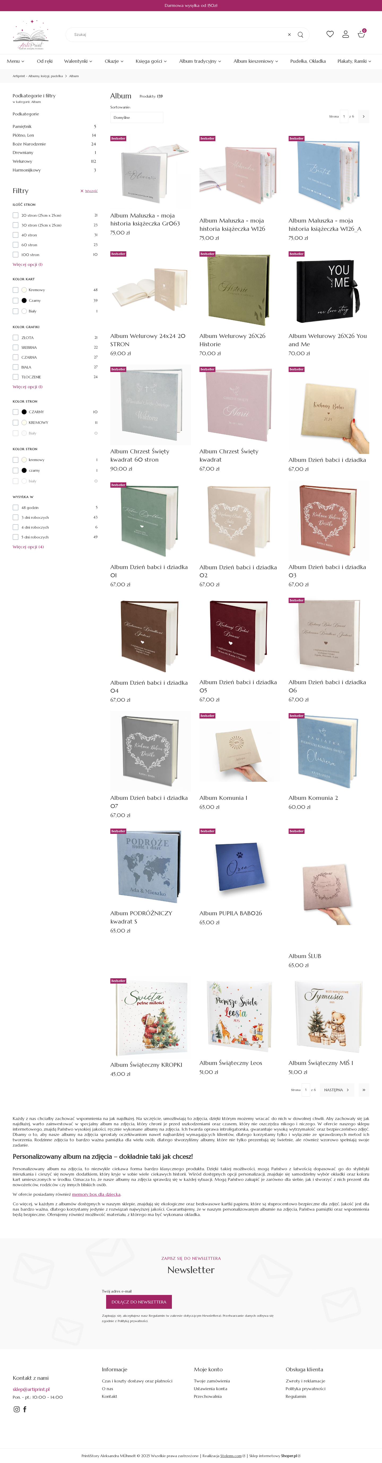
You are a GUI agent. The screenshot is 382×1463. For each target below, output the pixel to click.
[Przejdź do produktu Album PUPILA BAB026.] (239, 866)
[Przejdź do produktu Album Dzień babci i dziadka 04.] (150, 636)
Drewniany (54, 152)
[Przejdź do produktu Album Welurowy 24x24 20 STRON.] (150, 289)
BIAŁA (26, 367)
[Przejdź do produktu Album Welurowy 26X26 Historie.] (239, 289)
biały (28, 481)
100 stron (30, 254)
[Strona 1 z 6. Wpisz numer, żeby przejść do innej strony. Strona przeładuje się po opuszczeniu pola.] (344, 116)
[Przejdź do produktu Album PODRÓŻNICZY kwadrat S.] (150, 866)
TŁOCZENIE (31, 377)
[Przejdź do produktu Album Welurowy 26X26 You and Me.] (329, 289)
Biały (28, 311)
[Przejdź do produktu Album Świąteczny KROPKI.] (150, 1017)
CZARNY (32, 412)
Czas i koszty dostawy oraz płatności (137, 1380)
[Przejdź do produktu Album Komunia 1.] (239, 751)
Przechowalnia (208, 1396)
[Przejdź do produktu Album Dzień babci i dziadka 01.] (150, 520)
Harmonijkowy (54, 170)
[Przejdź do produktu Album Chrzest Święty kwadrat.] (239, 405)
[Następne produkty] (337, 1090)
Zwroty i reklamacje (305, 1380)
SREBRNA (29, 347)
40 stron (29, 235)
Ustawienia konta (210, 1388)
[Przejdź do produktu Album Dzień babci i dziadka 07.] (150, 751)
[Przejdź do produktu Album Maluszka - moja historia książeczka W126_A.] (329, 174)
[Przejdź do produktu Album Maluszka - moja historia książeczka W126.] (239, 174)
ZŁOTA (27, 337)
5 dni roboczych (35, 537)
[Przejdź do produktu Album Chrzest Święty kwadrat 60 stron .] (150, 405)
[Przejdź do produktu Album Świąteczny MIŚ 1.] (329, 1016)
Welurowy (54, 161)
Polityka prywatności (305, 1388)
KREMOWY (34, 422)
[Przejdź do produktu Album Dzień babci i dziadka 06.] (329, 636)
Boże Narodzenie (54, 144)
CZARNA (29, 357)
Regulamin (296, 1396)
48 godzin (29, 507)
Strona (334, 116)
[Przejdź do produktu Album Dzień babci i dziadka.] (329, 409)
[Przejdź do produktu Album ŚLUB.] (329, 888)
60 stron (29, 245)
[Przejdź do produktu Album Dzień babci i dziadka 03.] (329, 520)
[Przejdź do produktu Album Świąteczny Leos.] (239, 1016)
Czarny (31, 300)
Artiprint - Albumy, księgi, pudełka (38, 76)
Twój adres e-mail (117, 1291)
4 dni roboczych (35, 527)
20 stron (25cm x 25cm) (41, 215)
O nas (107, 1388)
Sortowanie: (120, 107)
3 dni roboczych (35, 517)
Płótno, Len (54, 135)
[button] (300, 34)
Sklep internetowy (273, 1455)
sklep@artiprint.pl (31, 1389)
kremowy (32, 459)
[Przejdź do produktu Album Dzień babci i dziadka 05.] (239, 636)
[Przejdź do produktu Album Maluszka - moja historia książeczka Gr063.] (150, 172)
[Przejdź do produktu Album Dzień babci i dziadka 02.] (239, 520)
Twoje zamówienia (212, 1380)
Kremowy (33, 289)
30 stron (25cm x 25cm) (41, 225)
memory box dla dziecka (96, 1194)
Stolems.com (231, 1455)
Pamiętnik (54, 126)
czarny (30, 470)
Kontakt (109, 1396)
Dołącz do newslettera (139, 1302)
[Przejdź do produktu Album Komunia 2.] (329, 751)
